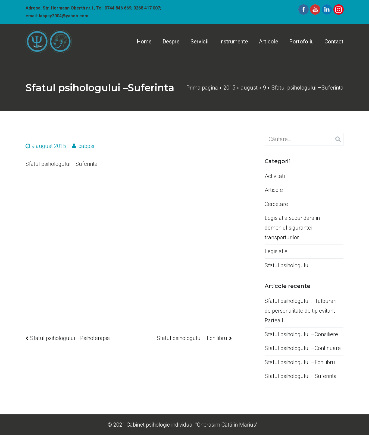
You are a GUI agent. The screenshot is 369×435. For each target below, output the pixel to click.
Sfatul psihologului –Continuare (303, 348)
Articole (268, 41)
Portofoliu (301, 41)
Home (144, 41)
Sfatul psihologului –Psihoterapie (70, 338)
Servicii (199, 41)
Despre (171, 41)
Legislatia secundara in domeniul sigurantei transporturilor (292, 228)
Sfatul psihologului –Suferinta (301, 376)
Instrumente (233, 41)
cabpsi (86, 146)
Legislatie (276, 251)
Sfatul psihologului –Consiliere (301, 334)
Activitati (275, 176)
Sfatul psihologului (287, 265)
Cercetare (276, 204)
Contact (333, 41)
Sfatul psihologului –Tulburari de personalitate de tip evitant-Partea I (301, 311)
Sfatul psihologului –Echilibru (192, 338)
